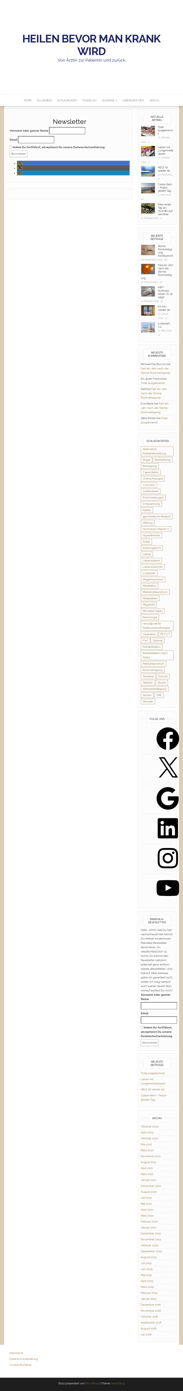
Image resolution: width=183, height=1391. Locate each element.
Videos (154, 100)
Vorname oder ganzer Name (29, 130)
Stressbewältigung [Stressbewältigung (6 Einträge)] (155, 689)
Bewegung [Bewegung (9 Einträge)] (150, 466)
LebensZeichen (133, 100)
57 (161, 282)
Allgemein (44, 100)
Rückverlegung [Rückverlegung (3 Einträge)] (152, 670)
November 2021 (151, 1156)
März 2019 (147, 1287)
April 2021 (147, 1168)
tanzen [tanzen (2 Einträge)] (147, 695)
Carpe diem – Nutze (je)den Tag (165, 187)
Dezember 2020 (151, 1186)
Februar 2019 (149, 1293)
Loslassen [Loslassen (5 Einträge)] (149, 573)
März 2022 (147, 1150)
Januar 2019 (148, 1298)
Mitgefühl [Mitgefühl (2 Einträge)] (149, 604)
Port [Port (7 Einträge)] (145, 640)
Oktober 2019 (149, 1245)
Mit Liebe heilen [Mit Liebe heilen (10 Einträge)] (153, 611)
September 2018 (151, 1322)
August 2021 (148, 1162)
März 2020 (147, 1215)
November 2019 (151, 1239)
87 (165, 259)
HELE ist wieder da (164, 169)
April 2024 (147, 1132)
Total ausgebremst (165, 130)
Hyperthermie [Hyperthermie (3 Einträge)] (151, 535)
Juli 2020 (146, 1197)
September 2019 (151, 1251)
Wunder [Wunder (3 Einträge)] (148, 701)
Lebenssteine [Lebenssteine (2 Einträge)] (151, 560)
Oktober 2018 (149, 1316)
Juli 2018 (146, 1334)
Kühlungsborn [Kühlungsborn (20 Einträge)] (152, 548)
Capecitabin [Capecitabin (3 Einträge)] (150, 472)
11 (159, 335)
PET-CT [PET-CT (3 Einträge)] (165, 634)
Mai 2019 (146, 1275)
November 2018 (151, 1310)
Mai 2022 (146, 1144)
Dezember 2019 (151, 1233)
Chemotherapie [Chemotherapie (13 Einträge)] (153, 478)
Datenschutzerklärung (24, 1359)
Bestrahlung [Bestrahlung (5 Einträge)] (162, 459)
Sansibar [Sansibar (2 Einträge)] (148, 676)
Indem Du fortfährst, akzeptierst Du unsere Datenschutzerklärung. (57, 147)
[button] (20, 163)
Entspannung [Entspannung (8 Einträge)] (151, 503)
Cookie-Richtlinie (20, 1365)
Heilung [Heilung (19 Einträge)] (148, 522)
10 (142, 199)
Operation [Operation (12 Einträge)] (149, 634)
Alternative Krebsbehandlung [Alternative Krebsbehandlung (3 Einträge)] (154, 451)
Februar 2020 (149, 1221)
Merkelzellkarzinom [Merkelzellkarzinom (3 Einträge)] (155, 592)
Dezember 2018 (151, 1304)
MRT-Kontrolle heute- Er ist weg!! (165, 292)
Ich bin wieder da (164, 308)
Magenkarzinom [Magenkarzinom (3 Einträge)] (153, 579)
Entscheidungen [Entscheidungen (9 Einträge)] (153, 497)
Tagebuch (89, 100)
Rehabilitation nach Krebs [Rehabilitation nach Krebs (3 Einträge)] (155, 655)
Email (13, 139)
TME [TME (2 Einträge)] (159, 695)
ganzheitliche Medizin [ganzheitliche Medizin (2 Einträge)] (157, 516)
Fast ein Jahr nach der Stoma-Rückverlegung (154, 393)
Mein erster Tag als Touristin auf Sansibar (165, 209)
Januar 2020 (148, 1227)
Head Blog (118, 1383)
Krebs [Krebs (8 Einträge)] (146, 541)
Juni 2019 (147, 1269)
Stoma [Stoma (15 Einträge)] (162, 682)
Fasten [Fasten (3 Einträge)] (147, 510)
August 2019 (148, 1257)
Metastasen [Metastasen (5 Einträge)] (150, 598)
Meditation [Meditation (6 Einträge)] (149, 585)
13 (161, 301)
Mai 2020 (146, 1203)
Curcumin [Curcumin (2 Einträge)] (149, 485)
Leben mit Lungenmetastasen (165, 150)
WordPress (92, 1383)
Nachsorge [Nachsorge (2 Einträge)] (150, 617)
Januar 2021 (148, 1180)
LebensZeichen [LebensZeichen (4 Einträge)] (153, 566)
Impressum (16, 1353)
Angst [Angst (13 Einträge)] (146, 459)
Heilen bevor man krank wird (91, 45)
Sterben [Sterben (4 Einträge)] (148, 682)
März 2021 (147, 1174)
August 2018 (148, 1328)
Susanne (109, 100)
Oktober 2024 (149, 1126)
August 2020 (149, 1192)
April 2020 (147, 1209)
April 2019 (147, 1281)
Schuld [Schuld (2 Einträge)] (162, 676)
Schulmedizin (67, 100)
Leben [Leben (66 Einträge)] (147, 554)
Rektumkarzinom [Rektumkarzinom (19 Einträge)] (153, 663)
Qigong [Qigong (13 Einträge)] (157, 640)
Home (28, 100)
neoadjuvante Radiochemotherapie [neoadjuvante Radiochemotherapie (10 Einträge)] (156, 626)
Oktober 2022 (149, 1138)
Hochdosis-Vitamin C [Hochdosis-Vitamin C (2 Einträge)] (156, 529)
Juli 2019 (146, 1263)
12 (166, 318)
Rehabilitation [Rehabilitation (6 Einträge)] (151, 646)
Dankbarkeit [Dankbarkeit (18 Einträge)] (150, 491)
